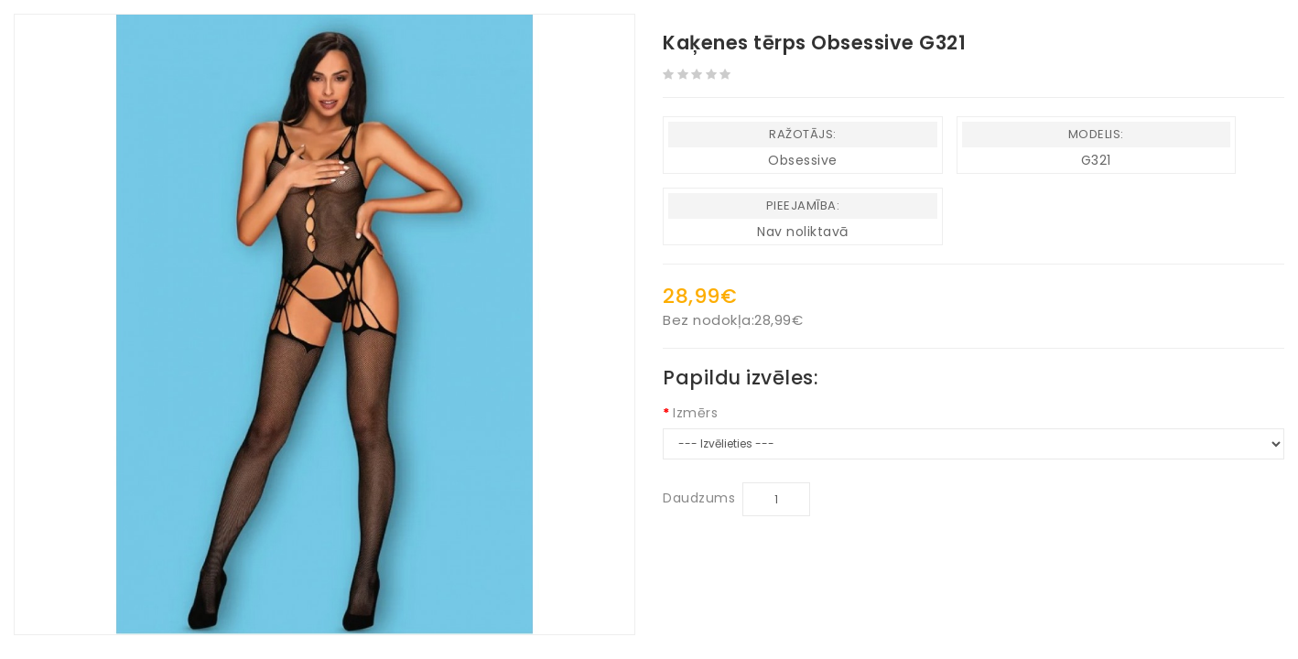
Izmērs (695, 413)
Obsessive (803, 160)
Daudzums (699, 498)
